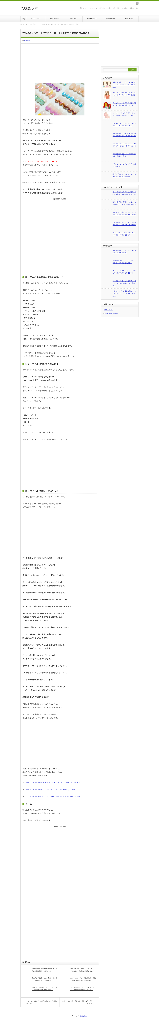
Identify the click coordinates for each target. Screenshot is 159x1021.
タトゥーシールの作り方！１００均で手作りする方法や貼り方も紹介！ (124, 145)
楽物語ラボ (29, 8)
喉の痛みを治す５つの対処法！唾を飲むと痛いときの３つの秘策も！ (44, 979)
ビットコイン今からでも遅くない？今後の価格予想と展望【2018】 (124, 272)
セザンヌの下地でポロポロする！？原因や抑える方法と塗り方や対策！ (124, 213)
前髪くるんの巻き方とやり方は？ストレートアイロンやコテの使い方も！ (124, 95)
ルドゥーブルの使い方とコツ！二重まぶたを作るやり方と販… (78, 1002)
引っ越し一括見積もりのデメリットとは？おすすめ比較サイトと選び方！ (124, 283)
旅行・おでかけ (54, 18)
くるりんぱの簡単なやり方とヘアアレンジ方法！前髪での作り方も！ (44, 988)
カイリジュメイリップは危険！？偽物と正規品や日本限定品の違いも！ (83, 979)
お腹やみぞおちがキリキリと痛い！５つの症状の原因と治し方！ (124, 124)
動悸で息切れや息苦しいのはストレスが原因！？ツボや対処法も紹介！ (124, 203)
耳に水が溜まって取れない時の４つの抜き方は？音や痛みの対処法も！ (124, 193)
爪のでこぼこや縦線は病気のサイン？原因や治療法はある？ (124, 234)
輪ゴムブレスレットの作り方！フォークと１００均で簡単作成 (124, 175)
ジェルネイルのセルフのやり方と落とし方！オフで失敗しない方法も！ (54, 782)
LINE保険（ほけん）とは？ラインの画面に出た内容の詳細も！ (124, 262)
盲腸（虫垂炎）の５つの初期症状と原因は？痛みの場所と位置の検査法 (124, 135)
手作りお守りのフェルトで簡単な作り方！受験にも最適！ (124, 155)
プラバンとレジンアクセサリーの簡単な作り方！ (124, 165)
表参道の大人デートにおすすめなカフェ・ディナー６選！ (124, 251)
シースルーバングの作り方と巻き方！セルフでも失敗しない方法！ (124, 114)
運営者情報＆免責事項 (111, 313)
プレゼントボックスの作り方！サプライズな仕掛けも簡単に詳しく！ (124, 104)
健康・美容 (73, 18)
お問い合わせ (129, 18)
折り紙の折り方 (110, 18)
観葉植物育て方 (92, 18)
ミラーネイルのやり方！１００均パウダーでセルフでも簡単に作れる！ (54, 796)
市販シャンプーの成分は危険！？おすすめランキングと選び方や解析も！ (124, 293)
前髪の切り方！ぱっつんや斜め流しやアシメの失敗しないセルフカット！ (124, 84)
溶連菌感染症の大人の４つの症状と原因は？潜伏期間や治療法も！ (44, 970)
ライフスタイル (36, 18)
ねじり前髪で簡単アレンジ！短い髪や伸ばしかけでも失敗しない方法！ (124, 224)
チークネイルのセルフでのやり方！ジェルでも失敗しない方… (41, 1002)
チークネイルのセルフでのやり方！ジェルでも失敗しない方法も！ (52, 789)
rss (137, 3)
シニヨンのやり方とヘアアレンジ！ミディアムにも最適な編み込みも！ (83, 988)
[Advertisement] (59, 62)
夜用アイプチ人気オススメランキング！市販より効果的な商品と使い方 (82, 970)
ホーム (24, 19)
